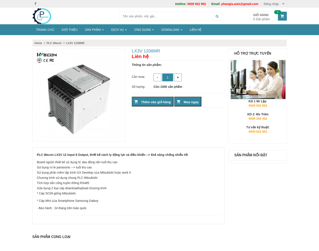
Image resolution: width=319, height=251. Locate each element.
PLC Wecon (54, 43)
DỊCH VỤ (119, 29)
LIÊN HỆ (195, 29)
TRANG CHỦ (45, 29)
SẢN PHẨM (94, 29)
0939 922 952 (191, 4)
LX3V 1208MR (75, 43)
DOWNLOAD (171, 29)
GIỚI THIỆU (70, 29)
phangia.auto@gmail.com (235, 4)
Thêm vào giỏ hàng (156, 102)
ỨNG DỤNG (144, 29)
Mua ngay (191, 102)
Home (38, 43)
